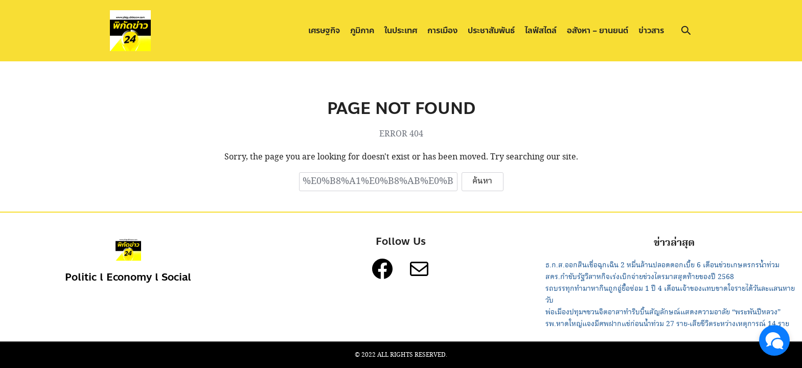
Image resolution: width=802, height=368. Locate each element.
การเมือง (442, 30)
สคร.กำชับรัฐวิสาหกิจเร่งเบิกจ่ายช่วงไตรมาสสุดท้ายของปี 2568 (639, 277)
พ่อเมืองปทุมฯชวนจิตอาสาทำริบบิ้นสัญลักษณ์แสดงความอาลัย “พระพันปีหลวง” (663, 312)
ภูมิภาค (362, 30)
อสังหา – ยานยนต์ (597, 30)
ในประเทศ (400, 30)
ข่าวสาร (651, 30)
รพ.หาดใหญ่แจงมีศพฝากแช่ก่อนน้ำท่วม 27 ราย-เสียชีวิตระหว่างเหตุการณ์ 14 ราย (667, 324)
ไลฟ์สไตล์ (541, 30)
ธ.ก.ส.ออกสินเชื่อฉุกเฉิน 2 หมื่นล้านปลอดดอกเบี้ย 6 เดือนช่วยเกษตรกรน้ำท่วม (662, 265)
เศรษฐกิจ (324, 30)
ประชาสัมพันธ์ (491, 30)
